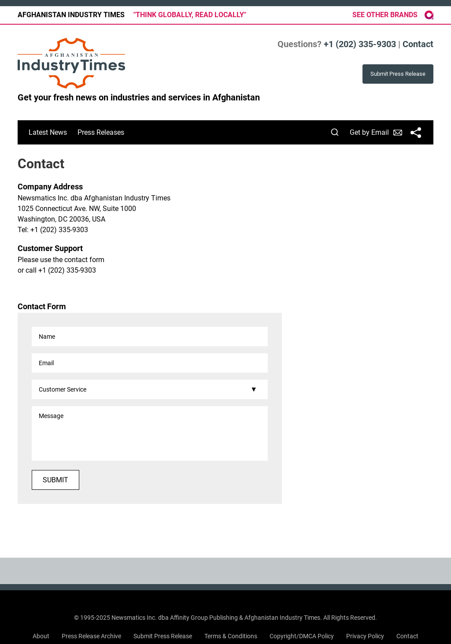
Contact (418, 44)
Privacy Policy (365, 636)
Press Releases (101, 132)
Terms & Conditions (230, 636)
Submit (55, 480)
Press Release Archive (91, 636)
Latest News (48, 132)
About (41, 636)
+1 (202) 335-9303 (360, 44)
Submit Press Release (162, 636)
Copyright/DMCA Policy (302, 636)
